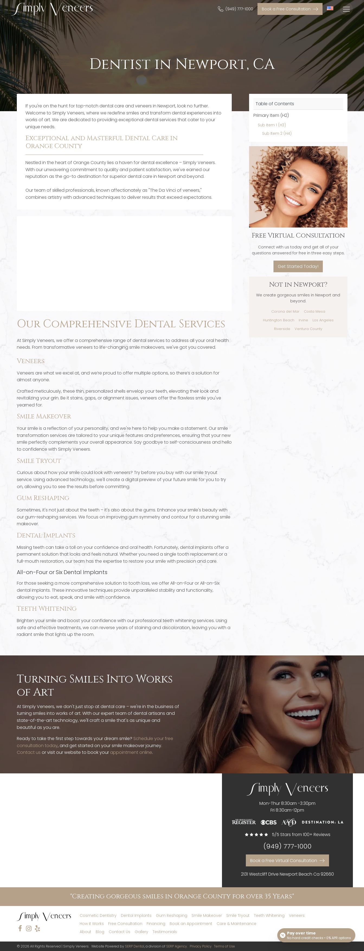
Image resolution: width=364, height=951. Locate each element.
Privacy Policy (201, 946)
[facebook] (20, 928)
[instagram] (28, 928)
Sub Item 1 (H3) (272, 125)
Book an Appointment (191, 923)
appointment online (131, 752)
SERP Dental (134, 946)
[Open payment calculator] (316, 935)
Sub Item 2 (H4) (277, 133)
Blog (100, 931)
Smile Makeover (44, 416)
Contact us (29, 752)
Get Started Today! (298, 266)
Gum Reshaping (43, 498)
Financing (156, 923)
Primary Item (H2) (271, 115)
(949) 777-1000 (287, 846)
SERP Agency (176, 946)
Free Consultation (125, 923)
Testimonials (165, 931)
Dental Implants (46, 535)
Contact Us (119, 931)
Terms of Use (224, 946)
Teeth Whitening (47, 608)
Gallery (141, 931)
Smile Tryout (39, 461)
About (85, 931)
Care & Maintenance (236, 923)
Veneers (30, 361)
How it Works (92, 923)
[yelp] (37, 928)
